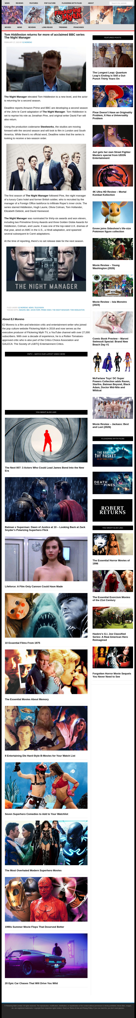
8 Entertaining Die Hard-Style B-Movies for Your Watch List (40, 755)
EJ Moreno (23, 308)
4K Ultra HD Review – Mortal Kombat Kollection (109, 193)
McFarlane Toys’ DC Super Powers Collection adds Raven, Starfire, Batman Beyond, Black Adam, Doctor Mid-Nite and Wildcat (111, 384)
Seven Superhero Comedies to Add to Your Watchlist (36, 814)
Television (39, 308)
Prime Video (46, 310)
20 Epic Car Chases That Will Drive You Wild (31, 983)
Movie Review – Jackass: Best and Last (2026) (111, 426)
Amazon (22, 310)
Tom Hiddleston (77, 310)
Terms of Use (74, 1008)
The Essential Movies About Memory (27, 699)
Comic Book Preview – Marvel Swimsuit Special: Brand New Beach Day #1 (110, 341)
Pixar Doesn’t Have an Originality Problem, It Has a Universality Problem (112, 115)
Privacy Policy (88, 1008)
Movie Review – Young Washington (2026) (106, 267)
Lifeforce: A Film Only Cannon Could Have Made (34, 586)
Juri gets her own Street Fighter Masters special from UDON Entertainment (112, 155)
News (31, 308)
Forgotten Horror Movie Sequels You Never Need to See (112, 675)
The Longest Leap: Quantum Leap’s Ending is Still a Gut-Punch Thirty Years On (110, 75)
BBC (28, 310)
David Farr (35, 310)
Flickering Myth (68, 15)
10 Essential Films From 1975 (22, 642)
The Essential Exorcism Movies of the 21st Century (111, 599)
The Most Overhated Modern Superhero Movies (33, 870)
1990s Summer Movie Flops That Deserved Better (34, 926)
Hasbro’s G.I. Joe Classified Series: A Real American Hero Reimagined (110, 636)
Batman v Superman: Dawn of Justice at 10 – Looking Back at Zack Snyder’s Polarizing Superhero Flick (45, 529)
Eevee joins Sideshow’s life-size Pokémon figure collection (112, 230)
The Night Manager (60, 310)
